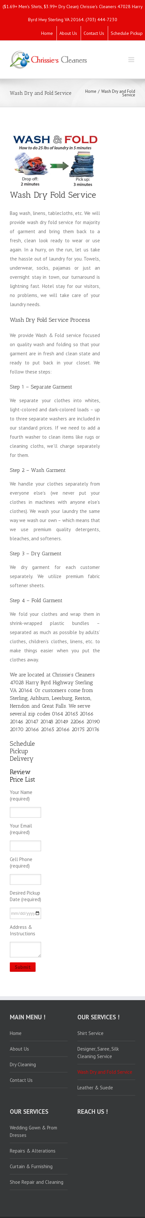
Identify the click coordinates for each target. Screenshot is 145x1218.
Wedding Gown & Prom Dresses (33, 1131)
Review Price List (22, 775)
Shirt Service (90, 1033)
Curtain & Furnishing (31, 1166)
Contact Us (94, 33)
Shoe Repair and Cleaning (36, 1182)
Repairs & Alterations (33, 1151)
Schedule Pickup (127, 33)
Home (47, 33)
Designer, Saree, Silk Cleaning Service (98, 1052)
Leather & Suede (95, 1087)
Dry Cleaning (23, 1064)
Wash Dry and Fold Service (104, 1072)
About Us (68, 33)
